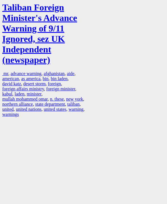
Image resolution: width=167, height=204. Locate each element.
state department (50, 104)
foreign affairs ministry (23, 88)
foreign (54, 83)
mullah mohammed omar (25, 99)
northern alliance (17, 104)
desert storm (34, 83)
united (8, 109)
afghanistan (54, 73)
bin (45, 78)
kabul (7, 94)
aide (71, 73)
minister (34, 94)
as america (31, 78)
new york (74, 99)
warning (76, 109)
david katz (11, 83)
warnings (10, 114)
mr (5, 73)
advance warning (25, 73)
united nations (28, 109)
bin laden (59, 78)
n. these (57, 99)
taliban (73, 104)
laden (20, 94)
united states (55, 109)
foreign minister (60, 88)
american (10, 78)
